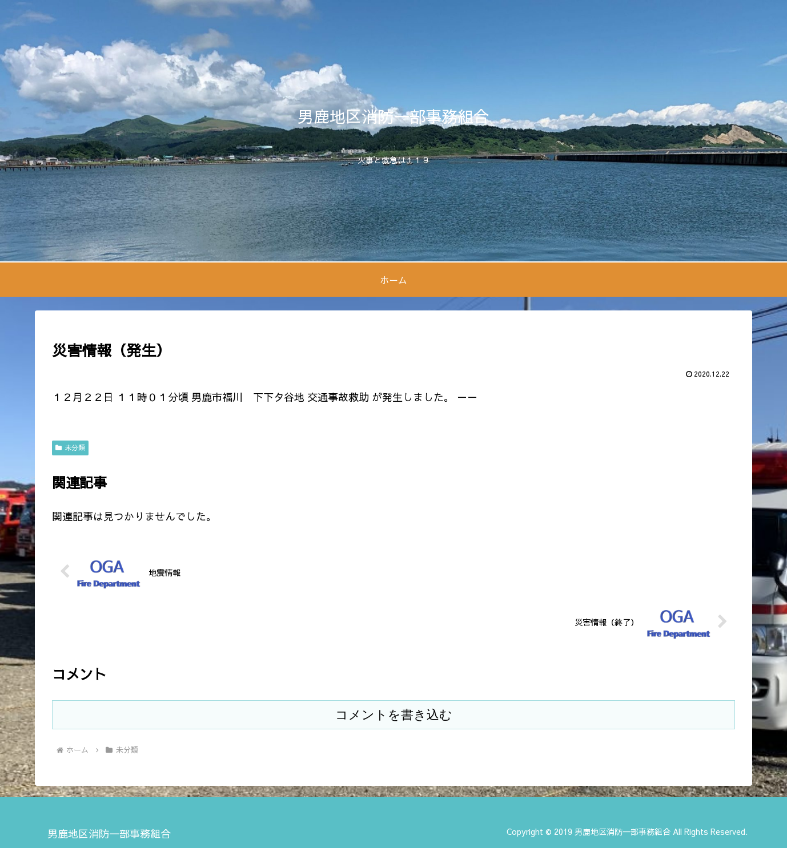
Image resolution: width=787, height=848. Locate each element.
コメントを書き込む (393, 715)
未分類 (70, 447)
